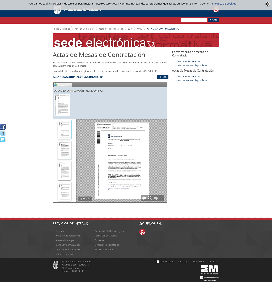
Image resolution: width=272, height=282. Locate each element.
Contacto (212, 261)
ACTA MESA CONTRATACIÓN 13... (163, 28)
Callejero (99, 240)
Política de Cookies (225, 3)
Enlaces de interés (104, 249)
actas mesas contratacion (111, 28)
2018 (130, 28)
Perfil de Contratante (84, 28)
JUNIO (139, 28)
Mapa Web (198, 261)
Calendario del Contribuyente (110, 231)
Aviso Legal (183, 261)
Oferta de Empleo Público (69, 249)
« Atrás (163, 77)
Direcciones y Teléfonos (107, 244)
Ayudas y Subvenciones (68, 235)
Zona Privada (167, 261)
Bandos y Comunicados (68, 244)
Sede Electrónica (62, 28)
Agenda (60, 231)
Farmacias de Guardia (106, 235)
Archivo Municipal (65, 240)
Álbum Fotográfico (65, 254)
